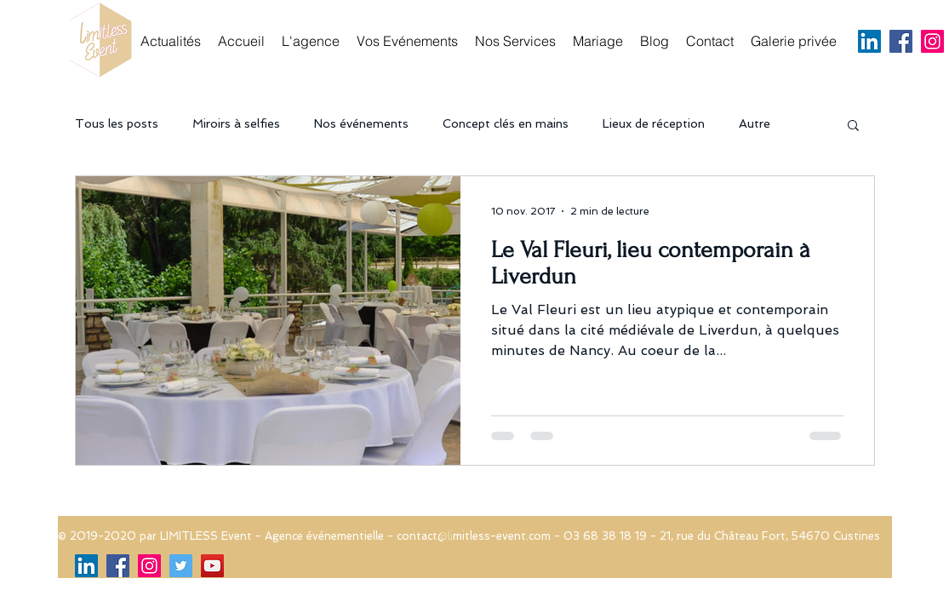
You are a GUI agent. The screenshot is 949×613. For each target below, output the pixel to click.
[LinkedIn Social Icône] (869, 41)
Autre (754, 123)
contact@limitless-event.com (474, 536)
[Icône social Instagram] (932, 41)
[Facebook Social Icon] (900, 41)
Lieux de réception (654, 123)
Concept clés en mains (506, 123)
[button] (853, 126)
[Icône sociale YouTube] (212, 565)
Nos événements (361, 123)
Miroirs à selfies (236, 123)
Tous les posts (116, 123)
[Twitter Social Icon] (180, 565)
